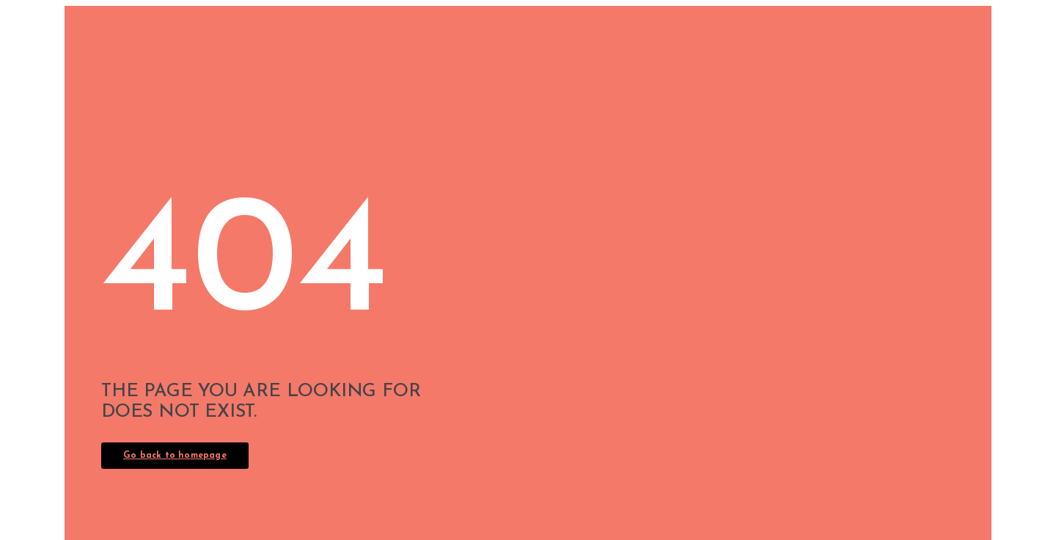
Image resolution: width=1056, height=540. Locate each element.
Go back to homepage (175, 455)
